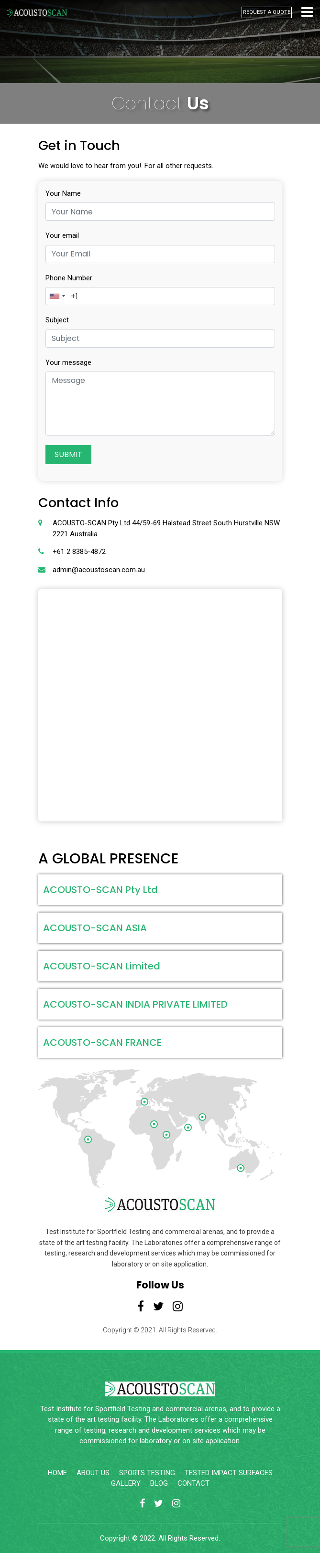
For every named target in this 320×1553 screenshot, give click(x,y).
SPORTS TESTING (147, 1472)
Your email (62, 235)
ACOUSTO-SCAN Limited (101, 966)
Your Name (63, 193)
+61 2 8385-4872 (79, 551)
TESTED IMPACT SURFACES (229, 1472)
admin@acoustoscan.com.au (99, 569)
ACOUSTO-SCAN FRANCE (102, 1042)
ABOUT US (93, 1472)
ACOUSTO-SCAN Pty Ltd (100, 889)
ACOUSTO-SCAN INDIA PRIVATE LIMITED (135, 1004)
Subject (57, 320)
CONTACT (193, 1483)
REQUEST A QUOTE (266, 12)
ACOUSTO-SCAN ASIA (95, 928)
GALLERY (126, 1483)
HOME (57, 1472)
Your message (68, 362)
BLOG (159, 1483)
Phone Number (68, 278)
